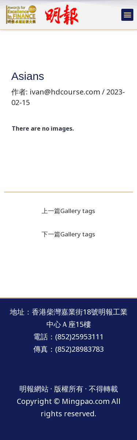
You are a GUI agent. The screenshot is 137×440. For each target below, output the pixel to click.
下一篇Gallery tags (68, 234)
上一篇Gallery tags (68, 211)
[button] (127, 15)
